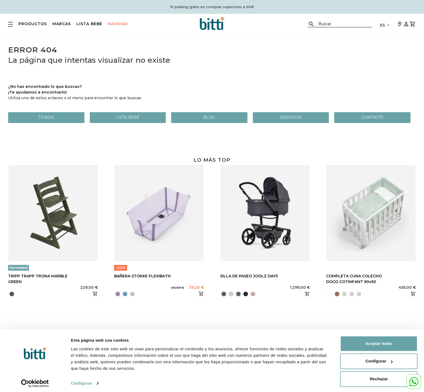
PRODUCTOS (32, 23)
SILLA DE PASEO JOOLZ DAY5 (249, 276)
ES (382, 25)
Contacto (372, 117)
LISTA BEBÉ (89, 23)
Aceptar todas (378, 341)
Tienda (46, 117)
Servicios (291, 117)
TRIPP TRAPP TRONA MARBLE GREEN (38, 279)
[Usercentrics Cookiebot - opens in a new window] (35, 381)
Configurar (81, 381)
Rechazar (379, 377)
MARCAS (61, 23)
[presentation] (257, 294)
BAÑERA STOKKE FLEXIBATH (142, 276)
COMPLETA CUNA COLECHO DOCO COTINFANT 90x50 (354, 279)
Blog (209, 117)
